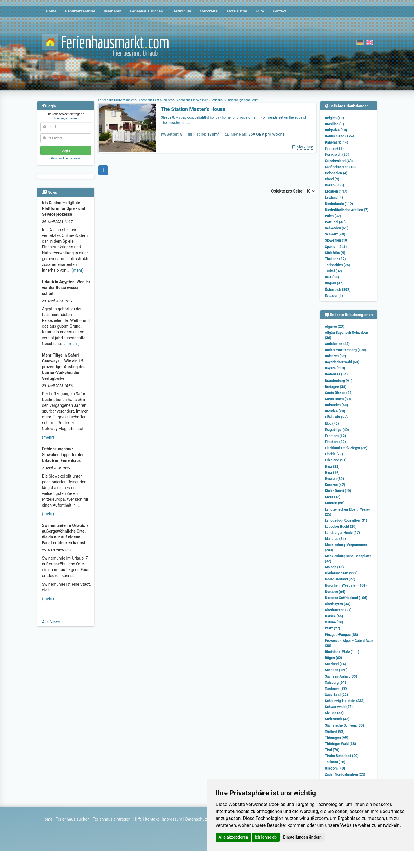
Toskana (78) (335, 762)
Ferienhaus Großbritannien (116, 100)
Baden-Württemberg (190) (345, 350)
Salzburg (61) (335, 683)
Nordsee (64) (335, 592)
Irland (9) (332, 179)
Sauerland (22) (336, 695)
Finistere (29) (335, 442)
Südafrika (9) (335, 253)
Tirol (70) (332, 750)
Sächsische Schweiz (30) (344, 725)
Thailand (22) (335, 259)
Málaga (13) (334, 567)
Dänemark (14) (336, 142)
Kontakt (279, 11)
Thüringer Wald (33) (340, 744)
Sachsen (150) (336, 670)
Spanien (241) (336, 247)
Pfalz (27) (332, 628)
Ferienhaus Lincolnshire (192, 100)
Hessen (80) (334, 479)
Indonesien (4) (336, 173)
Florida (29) (334, 454)
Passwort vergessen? (65, 158)
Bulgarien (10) (336, 130)
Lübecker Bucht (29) (341, 527)
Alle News (51, 622)
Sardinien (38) (336, 689)
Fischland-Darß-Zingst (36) (346, 448)
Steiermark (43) (337, 719)
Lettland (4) (334, 197)
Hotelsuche (237, 11)
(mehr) (77, 270)
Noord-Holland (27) (340, 579)
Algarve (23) (334, 326)
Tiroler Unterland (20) (342, 756)
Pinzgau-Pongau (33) (341, 635)
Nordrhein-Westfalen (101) (346, 585)
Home (51, 11)
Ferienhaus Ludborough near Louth (234, 100)
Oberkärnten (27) (338, 610)
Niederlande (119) (339, 204)
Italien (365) (334, 185)
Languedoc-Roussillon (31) (346, 520)
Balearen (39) (335, 356)
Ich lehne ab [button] (266, 837)
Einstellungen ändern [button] (302, 837)
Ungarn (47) (334, 283)
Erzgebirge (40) (337, 430)
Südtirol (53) (334, 732)
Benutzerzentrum (80, 11)
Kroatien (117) (336, 191)
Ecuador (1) (334, 296)
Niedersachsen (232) (341, 573)
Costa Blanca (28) (339, 393)
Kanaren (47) (335, 485)
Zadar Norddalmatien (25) (345, 774)
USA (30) (332, 277)
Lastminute (181, 11)
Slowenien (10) (336, 240)
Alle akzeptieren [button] (233, 837)
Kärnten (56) (335, 503)
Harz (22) (332, 466)
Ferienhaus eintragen (111, 819)
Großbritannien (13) (340, 167)
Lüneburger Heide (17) (342, 533)
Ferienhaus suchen (146, 11)
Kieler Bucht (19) (338, 491)
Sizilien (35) (334, 713)
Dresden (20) (335, 411)
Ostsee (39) (334, 622)
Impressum (172, 819)
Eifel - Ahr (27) (336, 417)
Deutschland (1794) (340, 136)
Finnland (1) (334, 148)
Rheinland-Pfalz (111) (342, 652)
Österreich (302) (337, 290)
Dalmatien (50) (336, 405)
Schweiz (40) (335, 234)
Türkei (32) (333, 271)
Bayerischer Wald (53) (342, 362)
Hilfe (260, 11)
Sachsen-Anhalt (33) (341, 676)
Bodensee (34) (336, 374)
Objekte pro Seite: (293, 191)
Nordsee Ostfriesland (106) (346, 598)
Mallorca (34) (335, 539)
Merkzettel (209, 11)
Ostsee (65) (334, 616)
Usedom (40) (335, 768)
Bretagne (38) (335, 387)
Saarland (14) (335, 664)
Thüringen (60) (336, 738)
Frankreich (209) (338, 155)
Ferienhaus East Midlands (155, 100)
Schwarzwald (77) (339, 707)
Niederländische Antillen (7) (346, 210)
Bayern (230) (335, 368)
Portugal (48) (335, 222)
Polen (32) (333, 216)
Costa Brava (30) (338, 399)
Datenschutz (196, 819)
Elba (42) (332, 424)
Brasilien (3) (334, 124)
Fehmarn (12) (335, 436)
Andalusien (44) (337, 344)
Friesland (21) (336, 460)
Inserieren (112, 11)
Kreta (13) (333, 497)
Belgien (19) (334, 118)
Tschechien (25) (337, 265)
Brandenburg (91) (338, 381)
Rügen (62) (333, 658)
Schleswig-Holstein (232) (345, 701)
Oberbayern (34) (337, 604)
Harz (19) (332, 473)
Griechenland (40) (339, 161)
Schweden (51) (336, 228)
